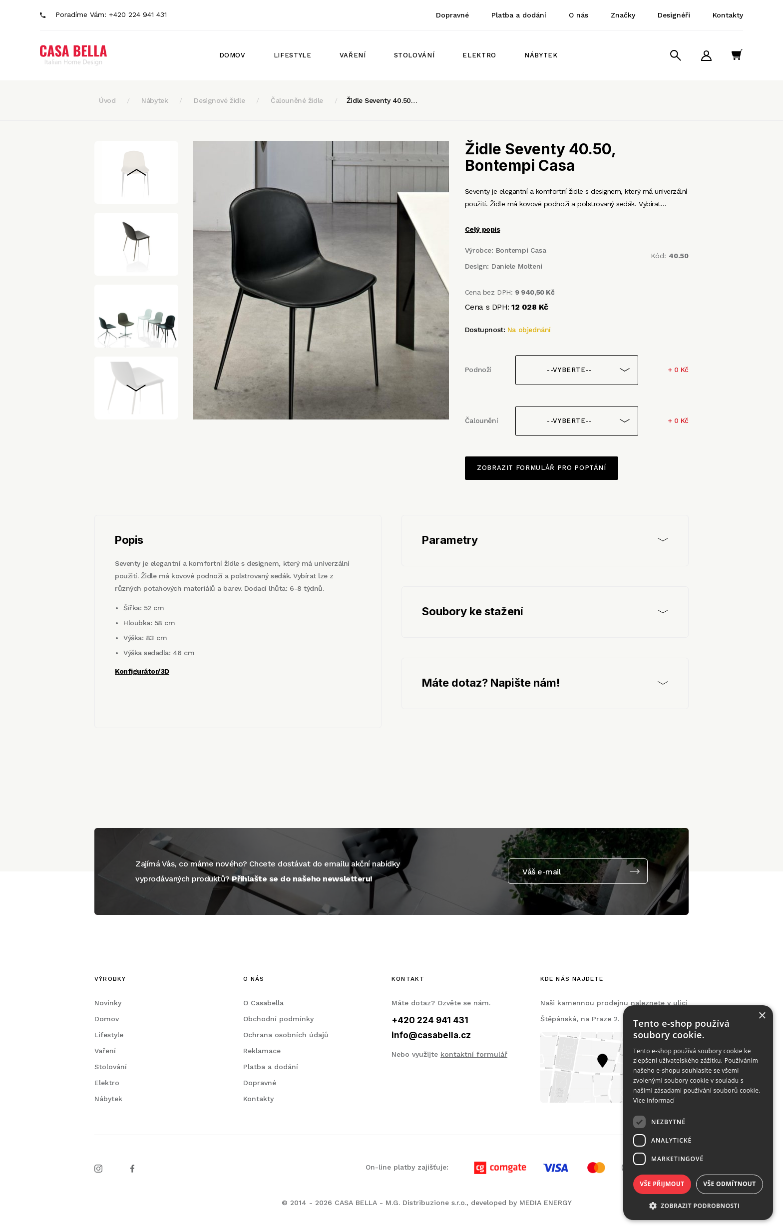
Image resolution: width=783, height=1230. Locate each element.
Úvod (107, 100)
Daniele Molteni (516, 266)
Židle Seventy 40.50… (382, 100)
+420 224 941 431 (138, 14)
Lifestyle (293, 55)
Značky (623, 15)
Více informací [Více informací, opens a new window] (654, 1100)
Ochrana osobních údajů (286, 1035)
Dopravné (452, 15)
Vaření (353, 55)
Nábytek (541, 55)
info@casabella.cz (431, 1035)
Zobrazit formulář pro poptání (541, 467)
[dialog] (698, 1112)
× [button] (762, 1016)
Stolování (414, 55)
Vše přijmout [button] (662, 1184)
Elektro (479, 55)
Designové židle (219, 100)
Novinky (107, 1003)
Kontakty (728, 15)
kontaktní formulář (473, 1054)
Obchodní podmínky (278, 1019)
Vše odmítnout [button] (729, 1184)
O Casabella (263, 1003)
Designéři (674, 15)
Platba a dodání (518, 15)
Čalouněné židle (297, 100)
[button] (698, 1205)
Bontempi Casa (521, 250)
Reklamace (262, 1051)
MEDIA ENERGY (545, 1203)
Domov (232, 55)
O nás (578, 15)
